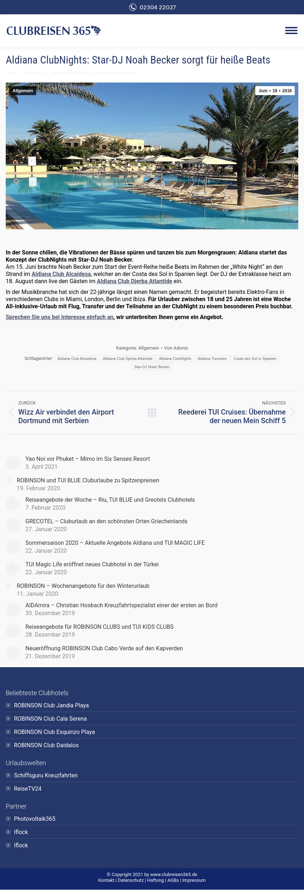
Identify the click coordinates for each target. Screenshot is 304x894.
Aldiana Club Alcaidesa (61, 274)
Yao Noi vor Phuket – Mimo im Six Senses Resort (87, 459)
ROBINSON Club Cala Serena (50, 719)
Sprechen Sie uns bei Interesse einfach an (60, 317)
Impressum (194, 880)
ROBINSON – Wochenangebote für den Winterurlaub (83, 586)
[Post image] (13, 463)
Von (176, 348)
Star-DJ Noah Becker (152, 367)
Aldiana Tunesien (212, 359)
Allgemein (23, 90)
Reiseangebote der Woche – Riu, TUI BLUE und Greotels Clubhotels (110, 500)
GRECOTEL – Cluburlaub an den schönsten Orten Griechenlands (106, 521)
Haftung (155, 880)
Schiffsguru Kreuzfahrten (46, 775)
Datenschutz (131, 880)
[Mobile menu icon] (291, 30)
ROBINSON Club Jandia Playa (51, 705)
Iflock (21, 832)
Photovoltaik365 (35, 819)
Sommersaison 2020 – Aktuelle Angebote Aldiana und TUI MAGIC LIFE (115, 543)
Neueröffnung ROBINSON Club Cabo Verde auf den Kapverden (104, 648)
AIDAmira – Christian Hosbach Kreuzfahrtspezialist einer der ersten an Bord (121, 605)
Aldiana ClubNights (175, 359)
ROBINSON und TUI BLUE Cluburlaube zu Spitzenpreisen (88, 480)
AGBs (173, 880)
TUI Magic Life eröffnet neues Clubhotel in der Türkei (92, 564)
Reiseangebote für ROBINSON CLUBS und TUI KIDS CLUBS (99, 627)
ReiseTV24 (28, 789)
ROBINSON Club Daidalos (46, 745)
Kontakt (106, 880)
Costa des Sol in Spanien (254, 359)
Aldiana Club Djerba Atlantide (134, 281)
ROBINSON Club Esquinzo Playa (54, 732)
